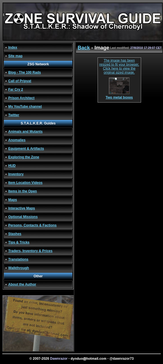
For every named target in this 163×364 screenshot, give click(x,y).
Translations (18, 259)
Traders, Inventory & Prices (30, 251)
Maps (12, 200)
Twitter (13, 115)
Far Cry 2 (15, 89)
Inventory (16, 174)
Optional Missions (23, 217)
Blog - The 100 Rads (24, 72)
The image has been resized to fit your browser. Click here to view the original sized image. (119, 66)
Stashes (14, 234)
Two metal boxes (119, 95)
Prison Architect (21, 98)
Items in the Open (22, 191)
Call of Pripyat (19, 81)
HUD (12, 166)
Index (12, 47)
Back (84, 48)
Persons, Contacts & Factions (32, 225)
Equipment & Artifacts (26, 149)
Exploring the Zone (23, 157)
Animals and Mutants (25, 132)
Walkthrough (18, 268)
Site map (15, 56)
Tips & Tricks (18, 242)
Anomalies (17, 140)
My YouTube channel (25, 107)
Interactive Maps (21, 208)
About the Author (22, 284)
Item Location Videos (25, 183)
